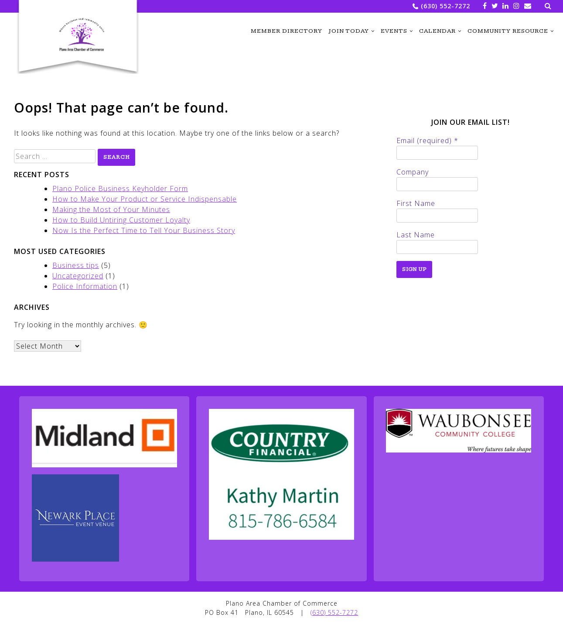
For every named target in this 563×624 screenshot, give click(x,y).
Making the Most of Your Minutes (111, 209)
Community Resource (507, 31)
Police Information (84, 286)
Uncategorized (77, 276)
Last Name (415, 235)
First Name (415, 203)
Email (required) (427, 140)
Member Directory (286, 31)
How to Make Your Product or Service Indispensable (144, 199)
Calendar (437, 31)
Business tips (75, 265)
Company (412, 172)
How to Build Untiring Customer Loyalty (121, 220)
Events (394, 31)
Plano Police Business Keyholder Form (120, 188)
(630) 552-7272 (445, 6)
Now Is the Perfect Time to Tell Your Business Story (143, 230)
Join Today (348, 31)
